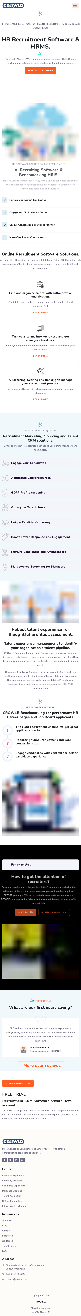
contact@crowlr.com (16, 1279)
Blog (4, 1225)
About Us (7, 1220)
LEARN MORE (40, 312)
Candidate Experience (14, 1185)
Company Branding (12, 1180)
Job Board (7, 1240)
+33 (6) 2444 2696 (15, 1273)
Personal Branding (12, 1190)
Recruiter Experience (13, 1175)
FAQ (4, 1251)
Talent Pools (9, 1246)
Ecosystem (8, 1235)
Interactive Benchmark (14, 1206)
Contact (6, 1230)
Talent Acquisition (11, 1195)
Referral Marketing (12, 1201)
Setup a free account (40, 71)
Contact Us (30, 912)
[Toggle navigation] (75, 5)
